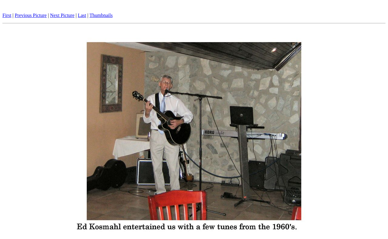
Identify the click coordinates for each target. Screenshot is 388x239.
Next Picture (62, 15)
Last (82, 15)
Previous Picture (31, 15)
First (6, 15)
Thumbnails (100, 15)
